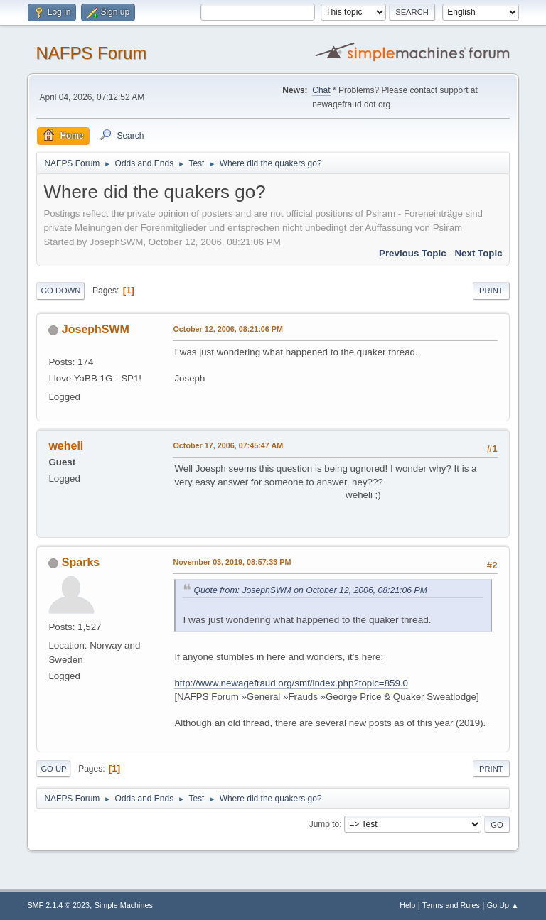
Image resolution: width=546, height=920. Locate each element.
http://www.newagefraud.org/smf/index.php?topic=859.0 (291, 683)
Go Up (53, 768)
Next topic (478, 253)
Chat (321, 90)
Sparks (81, 562)
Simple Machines (124, 905)
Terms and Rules (451, 905)
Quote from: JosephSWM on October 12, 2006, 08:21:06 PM (310, 590)
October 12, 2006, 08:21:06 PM (228, 329)
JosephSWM (95, 329)
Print (491, 290)
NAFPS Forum (91, 53)
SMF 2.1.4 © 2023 (58, 905)
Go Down (60, 290)
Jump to (324, 824)
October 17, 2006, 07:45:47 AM (228, 445)
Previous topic (412, 253)
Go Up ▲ (503, 905)
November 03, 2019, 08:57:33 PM (232, 562)
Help (407, 905)
